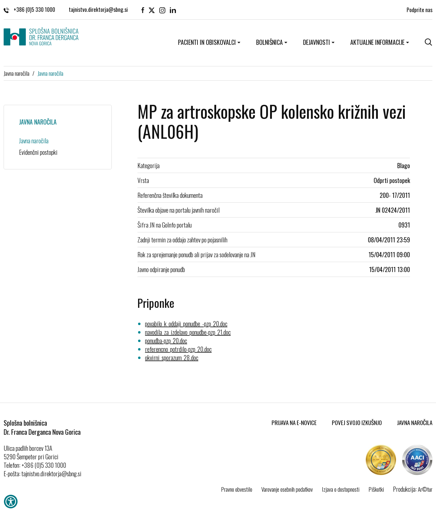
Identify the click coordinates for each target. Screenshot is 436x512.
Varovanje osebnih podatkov (287, 489)
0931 (404, 225)
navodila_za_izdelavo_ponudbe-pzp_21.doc (188, 332)
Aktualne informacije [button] (377, 42)
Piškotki (376, 489)
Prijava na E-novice (294, 422)
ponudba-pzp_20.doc (166, 340)
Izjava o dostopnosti (340, 489)
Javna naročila (16, 73)
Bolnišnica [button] (269, 42)
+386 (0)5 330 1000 (29, 9)
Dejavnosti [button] (316, 42)
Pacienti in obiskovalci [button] (207, 42)
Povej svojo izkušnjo (357, 422)
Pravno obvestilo (236, 489)
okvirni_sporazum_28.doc (171, 357)
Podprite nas (419, 9)
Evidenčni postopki (38, 152)
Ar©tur (425, 489)
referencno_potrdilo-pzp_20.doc (178, 349)
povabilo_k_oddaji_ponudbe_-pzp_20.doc (186, 323)
